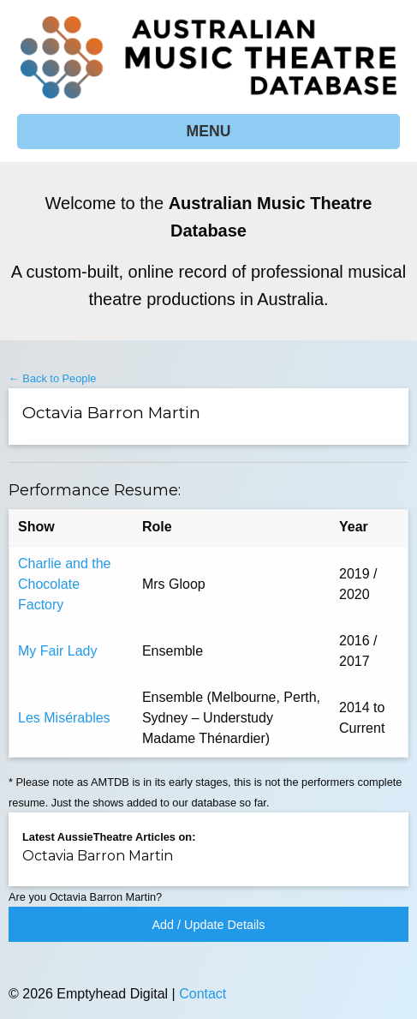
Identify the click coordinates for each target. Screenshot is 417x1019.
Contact (202, 993)
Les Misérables (64, 717)
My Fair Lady (57, 651)
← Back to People (52, 378)
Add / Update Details (208, 925)
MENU (209, 131)
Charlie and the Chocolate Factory (64, 584)
